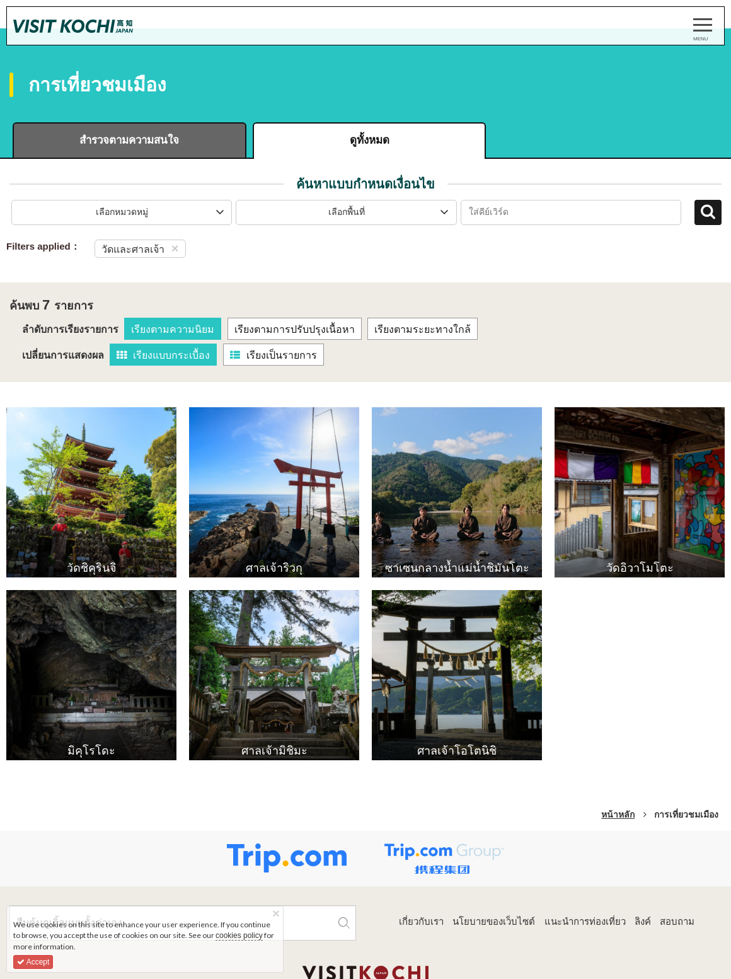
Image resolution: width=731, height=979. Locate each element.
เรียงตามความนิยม (172, 330)
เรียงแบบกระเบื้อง (163, 355)
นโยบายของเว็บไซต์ (493, 921)
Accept (33, 962)
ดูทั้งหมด (365, 140)
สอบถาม (677, 921)
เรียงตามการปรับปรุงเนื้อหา (294, 330)
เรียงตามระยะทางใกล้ (422, 330)
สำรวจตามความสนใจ (128, 140)
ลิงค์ (643, 921)
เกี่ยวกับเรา (421, 921)
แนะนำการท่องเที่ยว (585, 921)
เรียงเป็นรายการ (273, 355)
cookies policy (239, 935)
